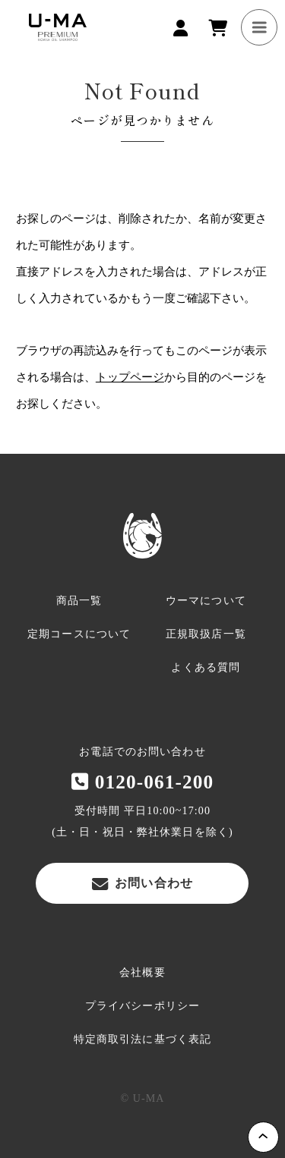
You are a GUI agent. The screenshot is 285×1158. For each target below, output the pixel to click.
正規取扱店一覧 (206, 634)
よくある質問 (205, 667)
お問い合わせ (142, 883)
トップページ (130, 377)
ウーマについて (206, 600)
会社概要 (142, 972)
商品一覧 (79, 600)
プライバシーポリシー (142, 1006)
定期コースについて (79, 634)
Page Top (263, 1137)
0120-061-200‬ (142, 781)
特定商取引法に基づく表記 (142, 1039)
